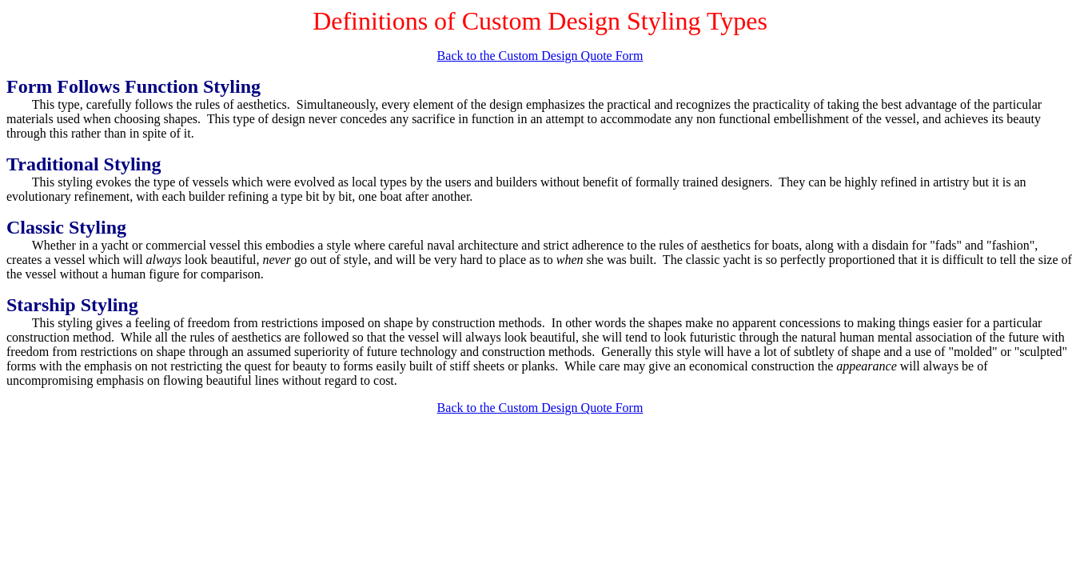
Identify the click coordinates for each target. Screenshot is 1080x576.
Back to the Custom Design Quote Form (540, 55)
